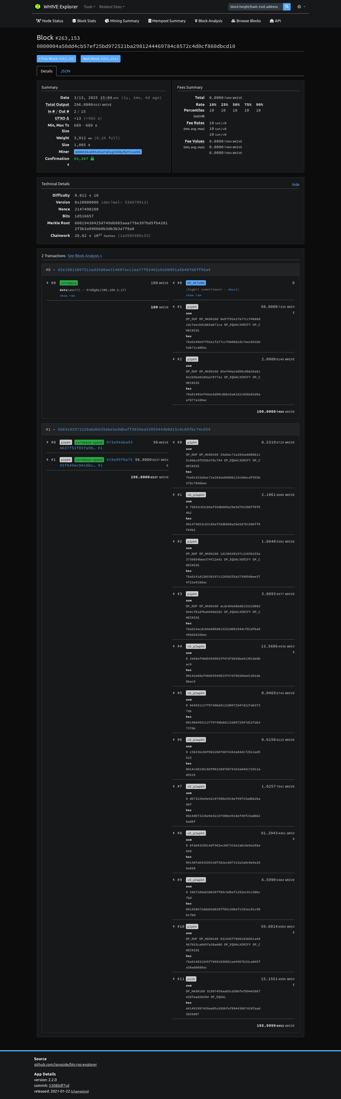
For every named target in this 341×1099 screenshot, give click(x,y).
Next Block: (100, 58)
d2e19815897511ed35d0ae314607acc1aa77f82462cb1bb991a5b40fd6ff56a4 (134, 269)
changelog (80, 1091)
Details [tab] (46, 71)
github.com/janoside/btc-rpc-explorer (65, 1064)
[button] (89, 6)
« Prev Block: (56, 58)
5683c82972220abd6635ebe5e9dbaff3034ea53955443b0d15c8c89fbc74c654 (134, 429)
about (232, 289)
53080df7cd (59, 1085)
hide (295, 184)
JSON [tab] (65, 71)
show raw (67, 295)
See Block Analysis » (85, 256)
